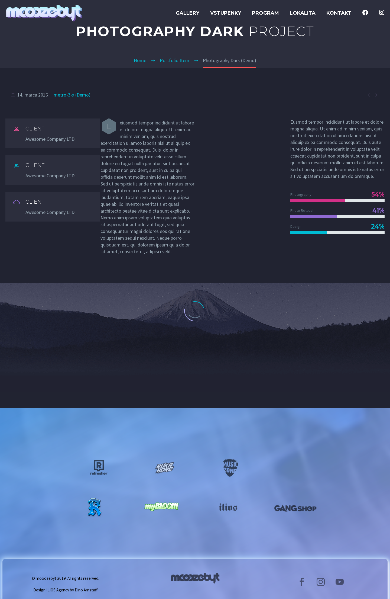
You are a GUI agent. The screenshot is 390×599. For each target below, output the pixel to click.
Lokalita (303, 13)
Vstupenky (225, 13)
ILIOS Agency (57, 589)
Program (265, 13)
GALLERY (187, 13)
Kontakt (339, 13)
